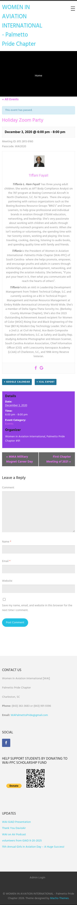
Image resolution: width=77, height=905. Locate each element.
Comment (8, 487)
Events (9, 424)
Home (38, 75)
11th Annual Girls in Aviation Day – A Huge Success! (33, 847)
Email (6, 561)
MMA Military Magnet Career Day (19, 459)
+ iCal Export (46, 382)
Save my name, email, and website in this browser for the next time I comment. (37, 607)
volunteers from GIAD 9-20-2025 (22, 840)
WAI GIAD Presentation (16, 822)
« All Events (10, 99)
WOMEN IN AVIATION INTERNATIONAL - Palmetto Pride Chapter (22, 26)
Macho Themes (59, 898)
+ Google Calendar (17, 382)
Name (6, 541)
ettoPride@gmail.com (34, 715)
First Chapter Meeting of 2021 (58, 459)
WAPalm (16, 715)
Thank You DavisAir (14, 828)
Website (7, 581)
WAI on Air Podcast (14, 834)
